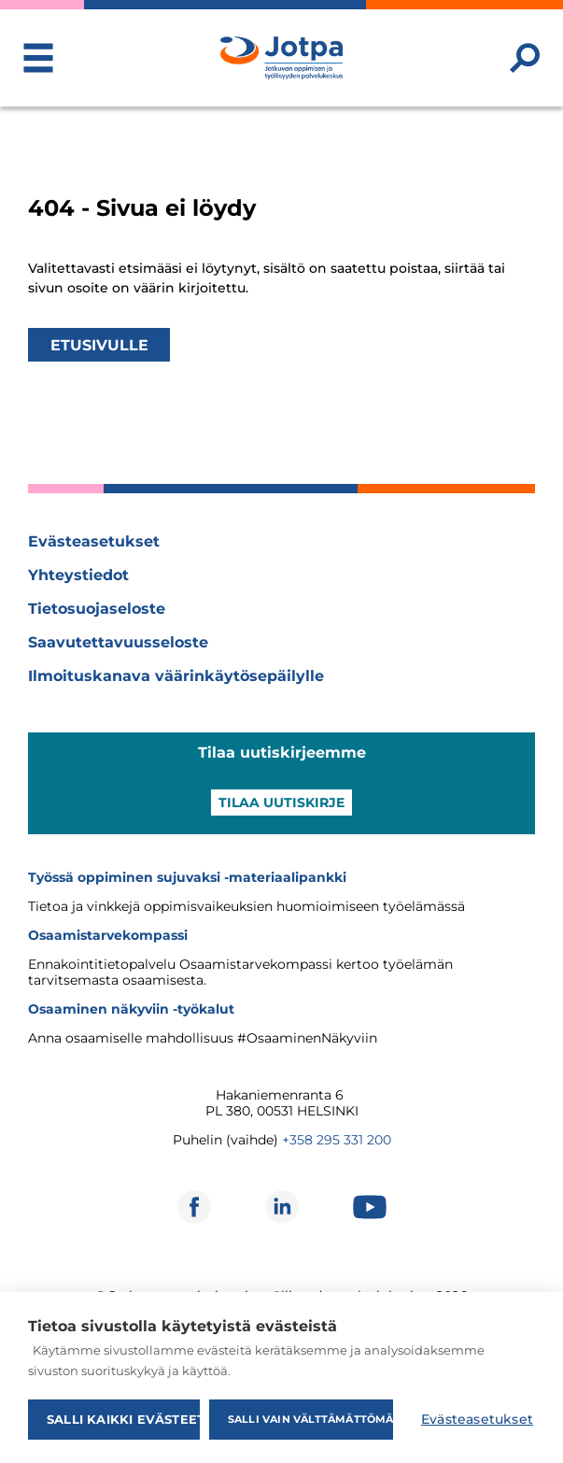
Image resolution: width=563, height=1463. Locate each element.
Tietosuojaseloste (96, 609)
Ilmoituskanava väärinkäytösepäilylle (176, 676)
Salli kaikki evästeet (123, 1419)
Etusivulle (99, 344)
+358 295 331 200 (336, 1139)
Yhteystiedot (78, 575)
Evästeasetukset (94, 541)
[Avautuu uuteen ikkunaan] (194, 1207)
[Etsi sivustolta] (525, 58)
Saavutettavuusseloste (118, 642)
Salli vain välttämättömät (310, 1419)
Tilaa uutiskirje (281, 802)
